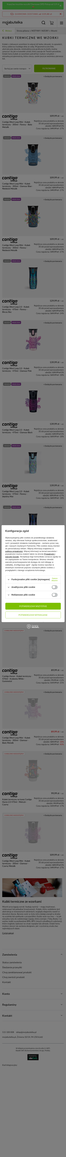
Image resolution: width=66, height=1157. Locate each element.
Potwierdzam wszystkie (33, 606)
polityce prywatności (14, 551)
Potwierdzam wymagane (33, 615)
